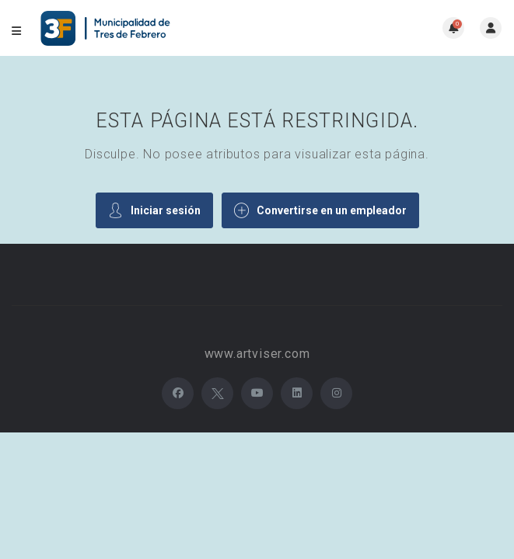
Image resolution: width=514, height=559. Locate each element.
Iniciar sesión (154, 210)
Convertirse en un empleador (320, 210)
